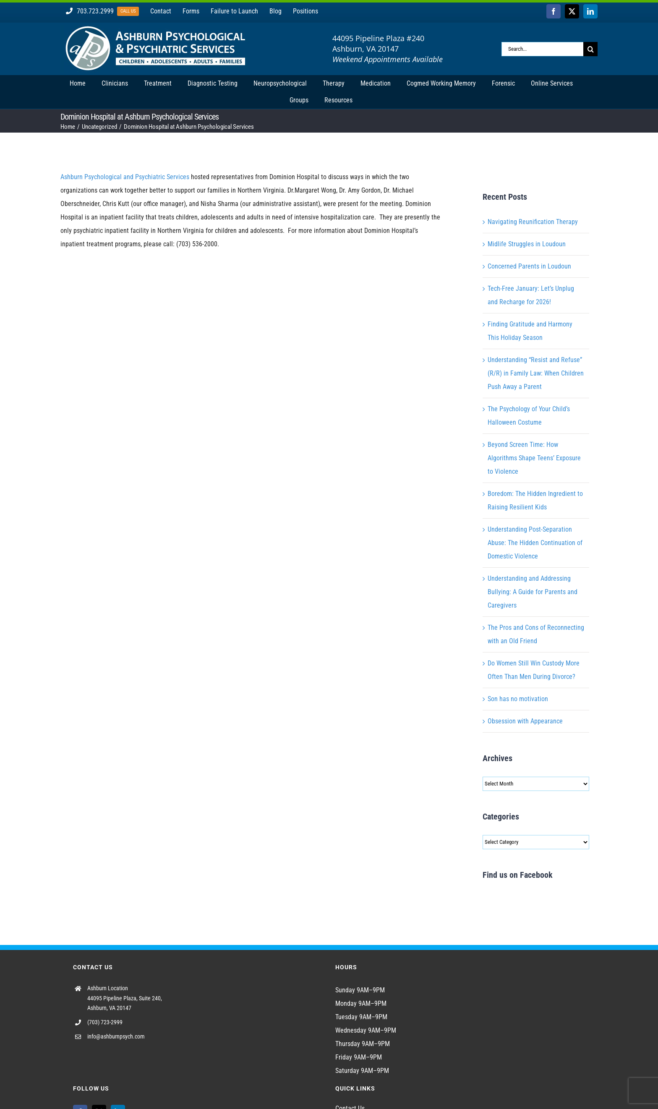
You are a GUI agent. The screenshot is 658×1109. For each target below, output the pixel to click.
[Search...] (542, 49)
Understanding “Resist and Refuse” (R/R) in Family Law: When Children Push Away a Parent (536, 373)
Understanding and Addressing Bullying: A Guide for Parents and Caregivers (532, 591)
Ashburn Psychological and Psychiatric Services (124, 177)
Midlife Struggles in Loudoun (527, 244)
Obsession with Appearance (525, 721)
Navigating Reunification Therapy (533, 222)
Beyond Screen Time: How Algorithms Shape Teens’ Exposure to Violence (534, 458)
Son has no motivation (518, 699)
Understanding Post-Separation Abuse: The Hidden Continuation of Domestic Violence (535, 542)
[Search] (590, 49)
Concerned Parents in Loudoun (529, 266)
